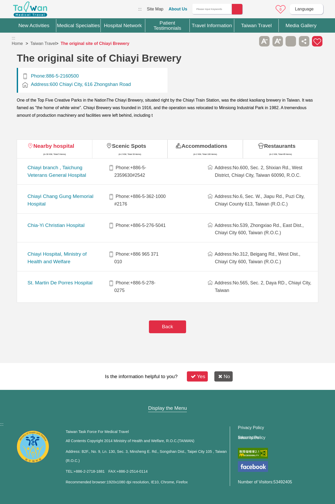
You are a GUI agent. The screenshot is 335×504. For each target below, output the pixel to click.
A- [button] (264, 41)
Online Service (266, 9)
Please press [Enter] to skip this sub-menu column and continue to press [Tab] (251, 41)
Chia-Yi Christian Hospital (56, 225)
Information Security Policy (251, 437)
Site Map (155, 9)
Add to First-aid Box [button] (317, 41)
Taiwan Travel (43, 43)
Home (17, 43)
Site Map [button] (167, 398)
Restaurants (279, 146)
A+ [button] (277, 41)
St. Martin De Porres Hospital (59, 282)
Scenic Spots (129, 146)
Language (304, 9)
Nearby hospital (53, 146)
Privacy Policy (251, 427)
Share (304, 41)
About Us (178, 9)
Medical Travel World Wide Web (30, 10)
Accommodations (204, 146)
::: (140, 9)
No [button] (224, 376)
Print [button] (291, 41)
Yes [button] (198, 376)
